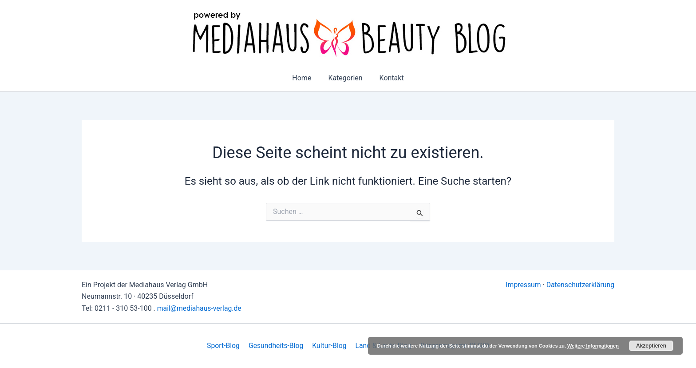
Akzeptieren (651, 346)
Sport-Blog (225, 345)
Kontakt (389, 78)
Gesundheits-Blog (276, 345)
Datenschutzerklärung (579, 285)
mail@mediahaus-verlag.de (200, 308)
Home (304, 78)
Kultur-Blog (329, 345)
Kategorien (345, 78)
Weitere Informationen (593, 345)
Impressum (522, 285)
